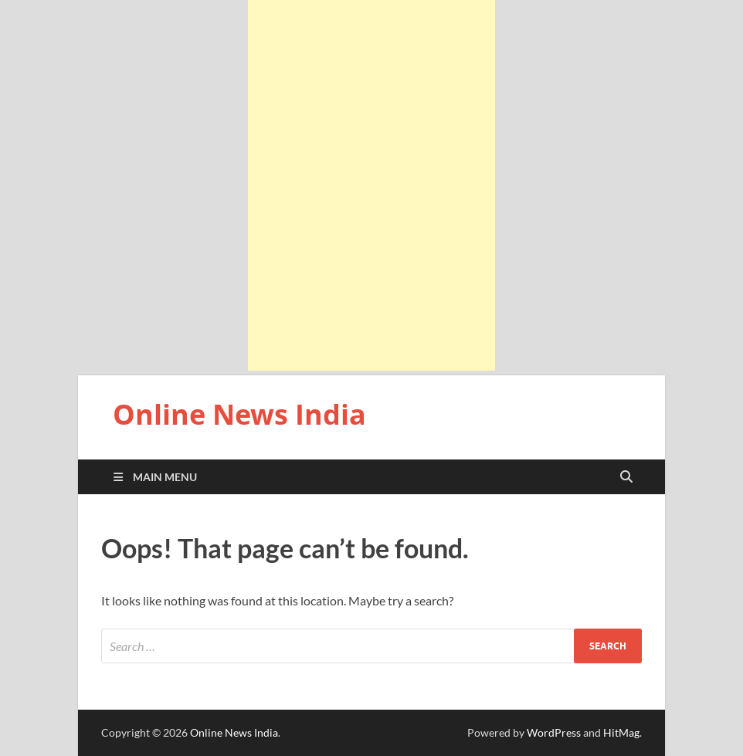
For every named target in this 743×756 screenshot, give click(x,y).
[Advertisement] (371, 185)
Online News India (239, 414)
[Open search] (626, 477)
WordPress (554, 732)
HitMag (621, 732)
